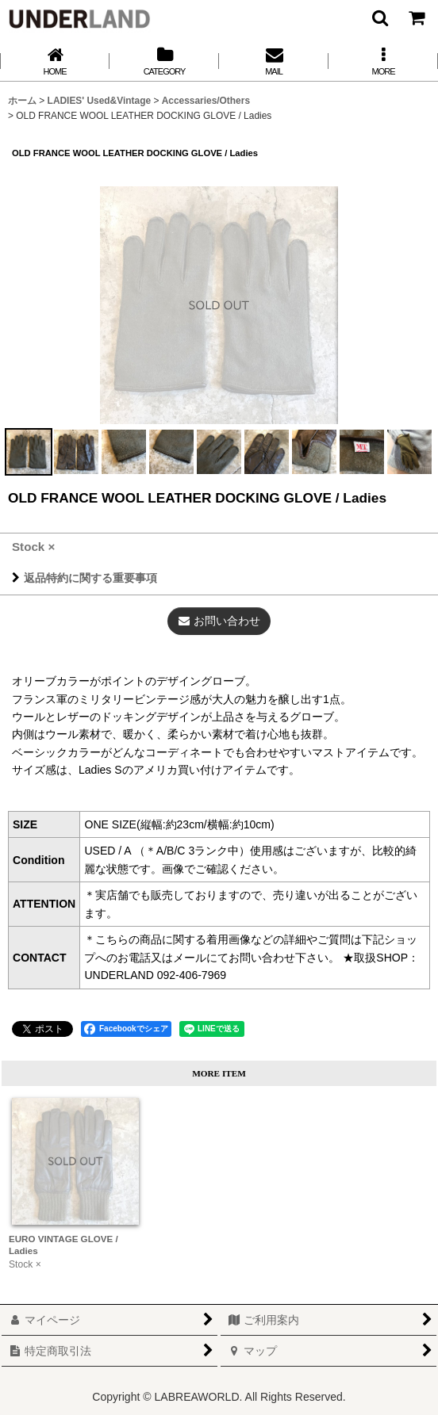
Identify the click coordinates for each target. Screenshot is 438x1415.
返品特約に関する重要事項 (84, 578)
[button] (379, 17)
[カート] (416, 17)
